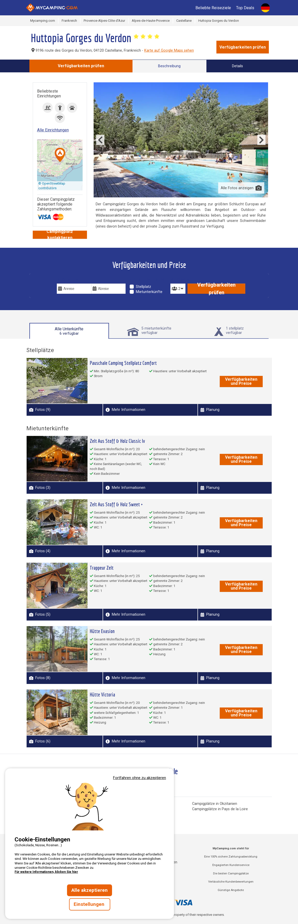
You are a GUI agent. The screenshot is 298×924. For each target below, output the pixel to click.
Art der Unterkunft (149, 280)
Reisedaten (67, 280)
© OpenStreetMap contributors (51, 186)
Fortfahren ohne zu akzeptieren (139, 777)
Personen (177, 280)
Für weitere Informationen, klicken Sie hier (46, 872)
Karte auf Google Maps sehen (169, 50)
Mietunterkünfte (149, 292)
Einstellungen (90, 904)
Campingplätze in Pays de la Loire (220, 809)
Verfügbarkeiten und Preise (241, 381)
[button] (60, 155)
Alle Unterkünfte (69, 331)
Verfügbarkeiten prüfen (242, 47)
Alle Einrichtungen (53, 130)
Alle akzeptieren (89, 890)
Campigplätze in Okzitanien (214, 804)
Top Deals (245, 7)
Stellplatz (143, 287)
